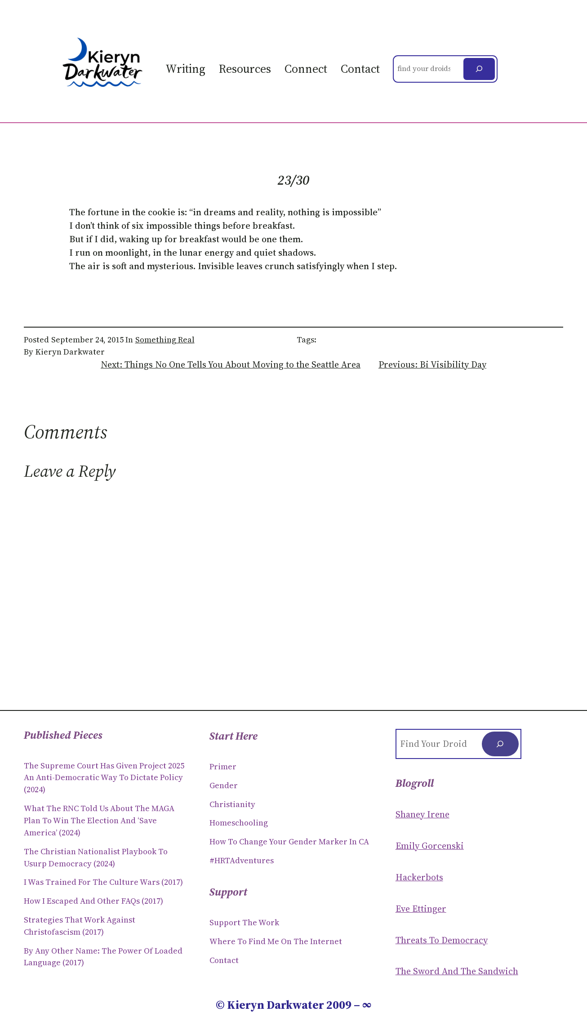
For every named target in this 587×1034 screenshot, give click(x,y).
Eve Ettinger (421, 908)
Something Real (165, 339)
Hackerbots (419, 877)
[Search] (479, 69)
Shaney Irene (422, 814)
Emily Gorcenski (430, 845)
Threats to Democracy (442, 940)
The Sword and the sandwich (457, 971)
